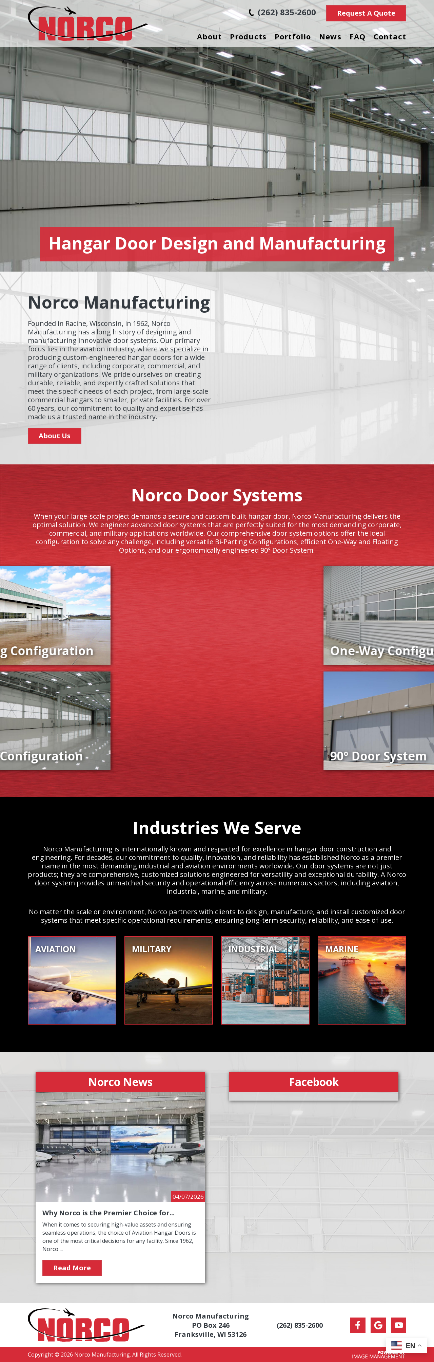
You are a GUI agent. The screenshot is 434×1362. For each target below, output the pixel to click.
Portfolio (293, 36)
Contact (390, 36)
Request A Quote (366, 13)
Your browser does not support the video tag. (313, 367)
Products (248, 36)
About (209, 36)
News (330, 36)
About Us (55, 435)
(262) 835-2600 (282, 12)
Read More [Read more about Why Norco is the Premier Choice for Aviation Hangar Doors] (72, 1267)
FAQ (358, 36)
